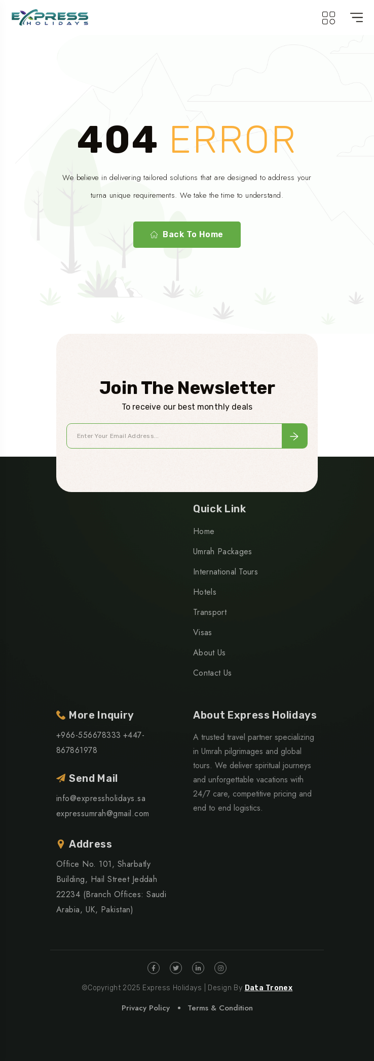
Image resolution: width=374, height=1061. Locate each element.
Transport (210, 612)
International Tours (225, 572)
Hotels (204, 592)
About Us (209, 652)
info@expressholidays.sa (100, 798)
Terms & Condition (220, 1007)
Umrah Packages (222, 551)
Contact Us (212, 673)
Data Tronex (269, 988)
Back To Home (187, 235)
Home (203, 531)
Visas (202, 632)
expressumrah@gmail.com (102, 813)
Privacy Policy (146, 1007)
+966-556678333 (88, 735)
